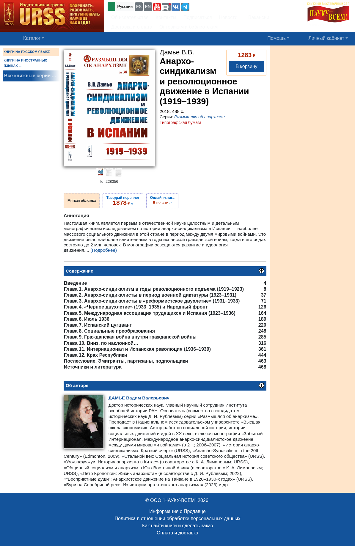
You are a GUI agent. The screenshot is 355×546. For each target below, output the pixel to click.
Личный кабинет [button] (326, 38)
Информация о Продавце (177, 511)
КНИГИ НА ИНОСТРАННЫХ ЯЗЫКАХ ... (25, 63)
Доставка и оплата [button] (131, 26)
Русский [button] (125, 6)
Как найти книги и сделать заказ (177, 525)
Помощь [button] (276, 38)
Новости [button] (228, 17)
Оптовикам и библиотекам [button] (188, 26)
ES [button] (139, 6)
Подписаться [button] (197, 17)
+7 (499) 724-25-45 (212, 6)
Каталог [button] (31, 38)
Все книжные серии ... (30, 75)
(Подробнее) (103, 250)
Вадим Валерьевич (139, 397)
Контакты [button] (166, 17)
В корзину (246, 66)
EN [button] (148, 6)
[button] (157, 7)
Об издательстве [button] (130, 17)
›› (122, 200)
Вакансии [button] (257, 17)
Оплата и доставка (177, 532)
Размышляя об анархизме (199, 116)
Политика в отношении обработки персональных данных (177, 518)
